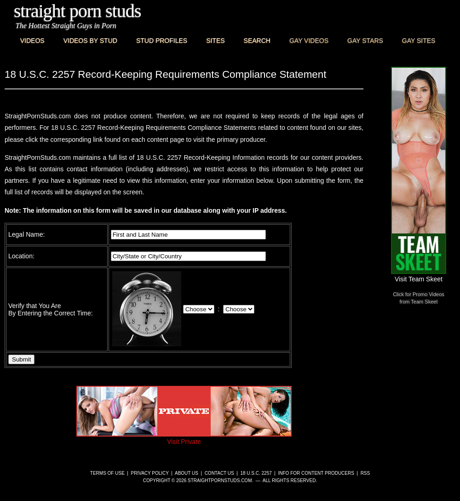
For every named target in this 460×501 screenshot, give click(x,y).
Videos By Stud (90, 40)
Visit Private (184, 438)
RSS (365, 473)
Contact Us (219, 473)
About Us (186, 473)
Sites (215, 40)
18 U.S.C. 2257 (255, 473)
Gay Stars (365, 40)
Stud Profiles (161, 40)
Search (257, 40)
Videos (32, 40)
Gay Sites (419, 40)
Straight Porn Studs (77, 10)
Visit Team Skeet (418, 275)
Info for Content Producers (316, 473)
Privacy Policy (150, 473)
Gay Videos (308, 40)
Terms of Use (107, 473)
